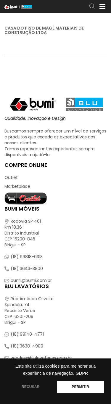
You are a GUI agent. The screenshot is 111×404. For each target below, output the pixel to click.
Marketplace (17, 186)
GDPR (81, 373)
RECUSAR (31, 387)
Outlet (11, 177)
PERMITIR (80, 387)
